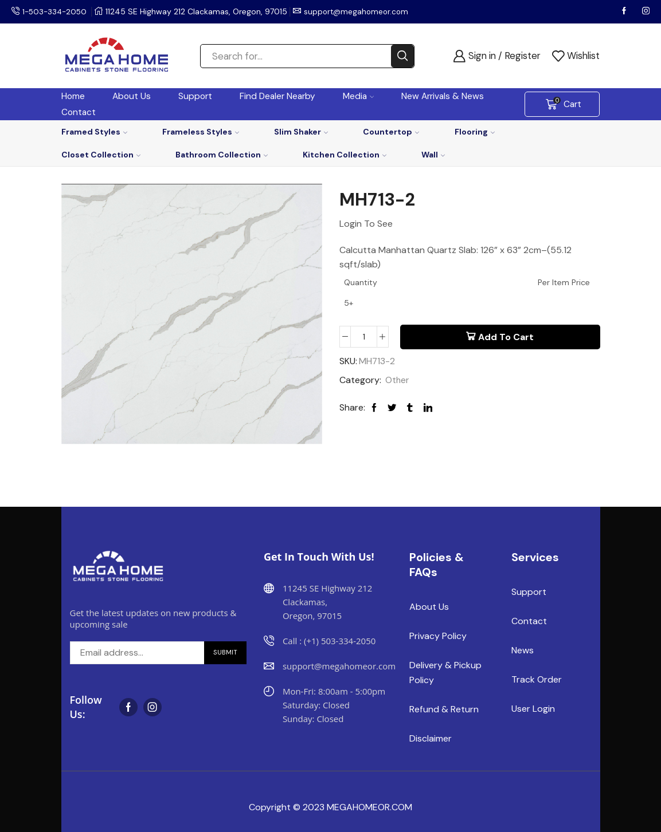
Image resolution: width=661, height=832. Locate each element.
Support (195, 96)
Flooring (475, 132)
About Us (131, 96)
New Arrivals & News (442, 96)
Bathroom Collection (221, 154)
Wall (433, 154)
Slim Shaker (301, 132)
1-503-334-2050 (56, 11)
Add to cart (506, 338)
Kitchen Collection (344, 154)
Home (73, 96)
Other (397, 380)
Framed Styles (94, 132)
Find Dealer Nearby (277, 96)
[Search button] (402, 56)
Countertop (391, 132)
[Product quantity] (364, 337)
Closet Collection (100, 154)
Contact (78, 112)
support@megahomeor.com (361, 11)
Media (358, 96)
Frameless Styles (200, 132)
